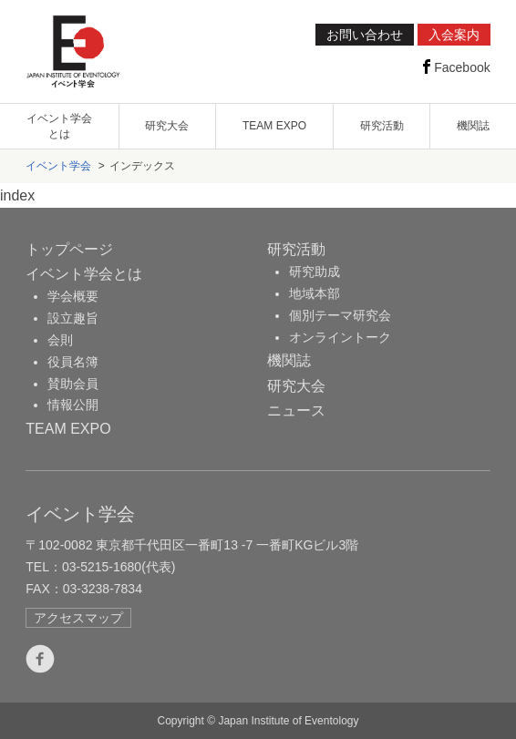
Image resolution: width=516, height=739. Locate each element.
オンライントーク (340, 337)
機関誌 (473, 125)
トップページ (69, 249)
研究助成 (314, 271)
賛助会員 (72, 383)
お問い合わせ (364, 34)
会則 (60, 340)
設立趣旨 (72, 318)
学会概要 (72, 296)
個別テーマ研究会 (340, 315)
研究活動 (382, 125)
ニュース (296, 410)
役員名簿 (72, 361)
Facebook (454, 67)
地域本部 (314, 293)
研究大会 (167, 125)
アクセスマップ (78, 618)
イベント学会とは (59, 126)
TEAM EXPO (274, 125)
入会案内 (454, 34)
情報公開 (72, 404)
